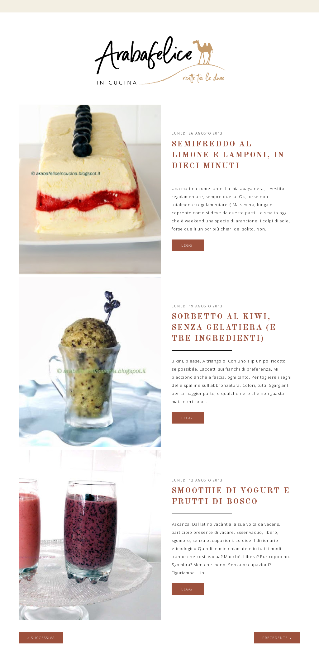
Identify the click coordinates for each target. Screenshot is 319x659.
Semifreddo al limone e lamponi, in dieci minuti (228, 155)
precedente (275, 637)
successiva (43, 637)
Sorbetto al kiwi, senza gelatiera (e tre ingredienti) (224, 328)
